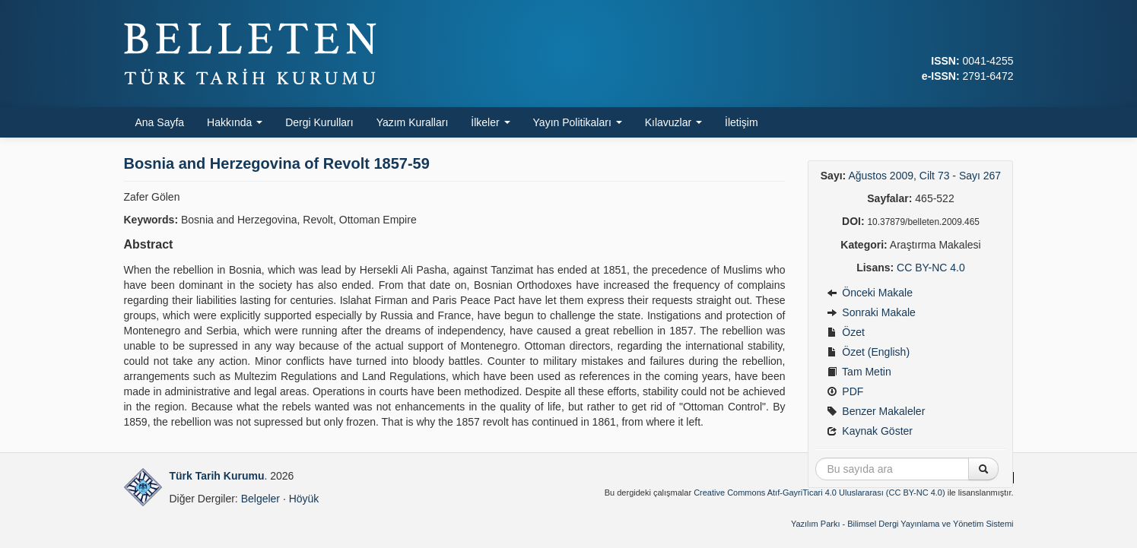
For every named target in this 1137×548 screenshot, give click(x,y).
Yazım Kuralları (412, 122)
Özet (845, 332)
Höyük (304, 499)
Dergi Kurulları (319, 122)
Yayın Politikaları (577, 122)
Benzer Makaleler (876, 411)
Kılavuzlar (673, 122)
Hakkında (234, 122)
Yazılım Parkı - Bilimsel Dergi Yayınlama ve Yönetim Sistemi (902, 523)
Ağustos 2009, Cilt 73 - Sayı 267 (924, 175)
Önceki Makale (869, 293)
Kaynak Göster (870, 431)
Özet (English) (868, 352)
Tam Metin (859, 372)
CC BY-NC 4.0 (931, 267)
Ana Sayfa (160, 122)
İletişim (741, 122)
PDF (845, 391)
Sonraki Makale (871, 312)
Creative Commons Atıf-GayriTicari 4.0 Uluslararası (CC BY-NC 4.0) (819, 492)
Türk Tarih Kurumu (217, 476)
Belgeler (260, 499)
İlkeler (490, 122)
